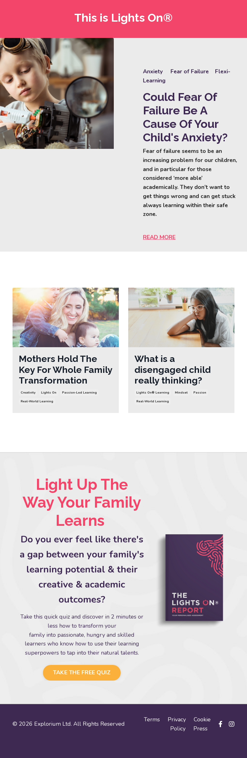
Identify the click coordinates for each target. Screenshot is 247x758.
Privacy (177, 733)
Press (200, 742)
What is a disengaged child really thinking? (173, 371)
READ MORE (160, 238)
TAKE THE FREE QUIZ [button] (82, 686)
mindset (181, 395)
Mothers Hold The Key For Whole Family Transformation (59, 376)
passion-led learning (79, 406)
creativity (28, 406)
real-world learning (37, 415)
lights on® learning (152, 395)
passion (199, 395)
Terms (152, 733)
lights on (48, 406)
